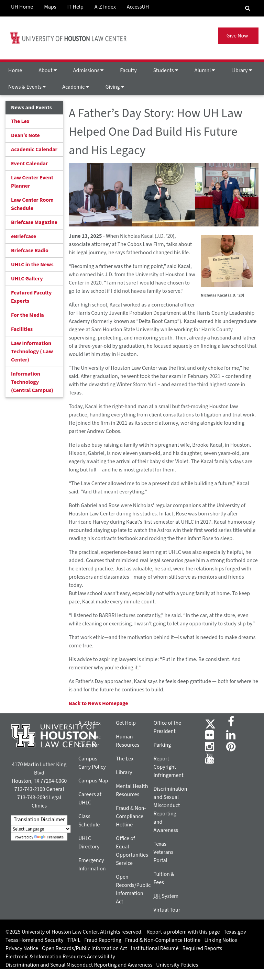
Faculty (128, 70)
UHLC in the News (32, 264)
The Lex (20, 121)
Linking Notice (220, 940)
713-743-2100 (29, 789)
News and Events (31, 107)
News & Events (27, 87)
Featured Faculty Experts (31, 297)
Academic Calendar (34, 149)
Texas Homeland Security (34, 940)
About (47, 70)
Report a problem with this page (183, 932)
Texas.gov (235, 932)
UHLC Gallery (27, 278)
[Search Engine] (247, 8)
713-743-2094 (32, 797)
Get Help (126, 723)
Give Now (238, 36)
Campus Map (93, 780)
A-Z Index (105, 7)
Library (241, 70)
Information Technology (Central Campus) (32, 382)
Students (165, 70)
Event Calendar (29, 163)
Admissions (88, 70)
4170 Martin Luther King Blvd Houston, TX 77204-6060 (39, 773)
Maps (50, 7)
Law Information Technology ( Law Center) (32, 351)
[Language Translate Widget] (41, 829)
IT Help (75, 7)
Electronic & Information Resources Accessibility (60, 956)
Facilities (22, 329)
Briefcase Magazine (34, 222)
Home (15, 70)
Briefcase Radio (29, 250)
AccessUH (138, 7)
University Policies (177, 965)
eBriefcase (23, 236)
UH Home (22, 7)
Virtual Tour (167, 910)
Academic (75, 87)
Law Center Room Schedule (32, 204)
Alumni (205, 70)
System (166, 896)
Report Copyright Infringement (169, 767)
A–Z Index (89, 723)
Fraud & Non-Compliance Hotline (131, 816)
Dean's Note (25, 135)
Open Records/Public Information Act (84, 948)
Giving (115, 87)
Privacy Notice (22, 948)
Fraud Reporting (102, 940)
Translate (49, 837)
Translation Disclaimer (39, 819)
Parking (162, 745)
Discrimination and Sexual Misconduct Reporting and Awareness (79, 965)
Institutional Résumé (154, 948)
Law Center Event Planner (32, 182)
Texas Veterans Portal (164, 852)
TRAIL (73, 940)
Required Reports (202, 948)
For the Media (27, 315)
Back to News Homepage (98, 703)
